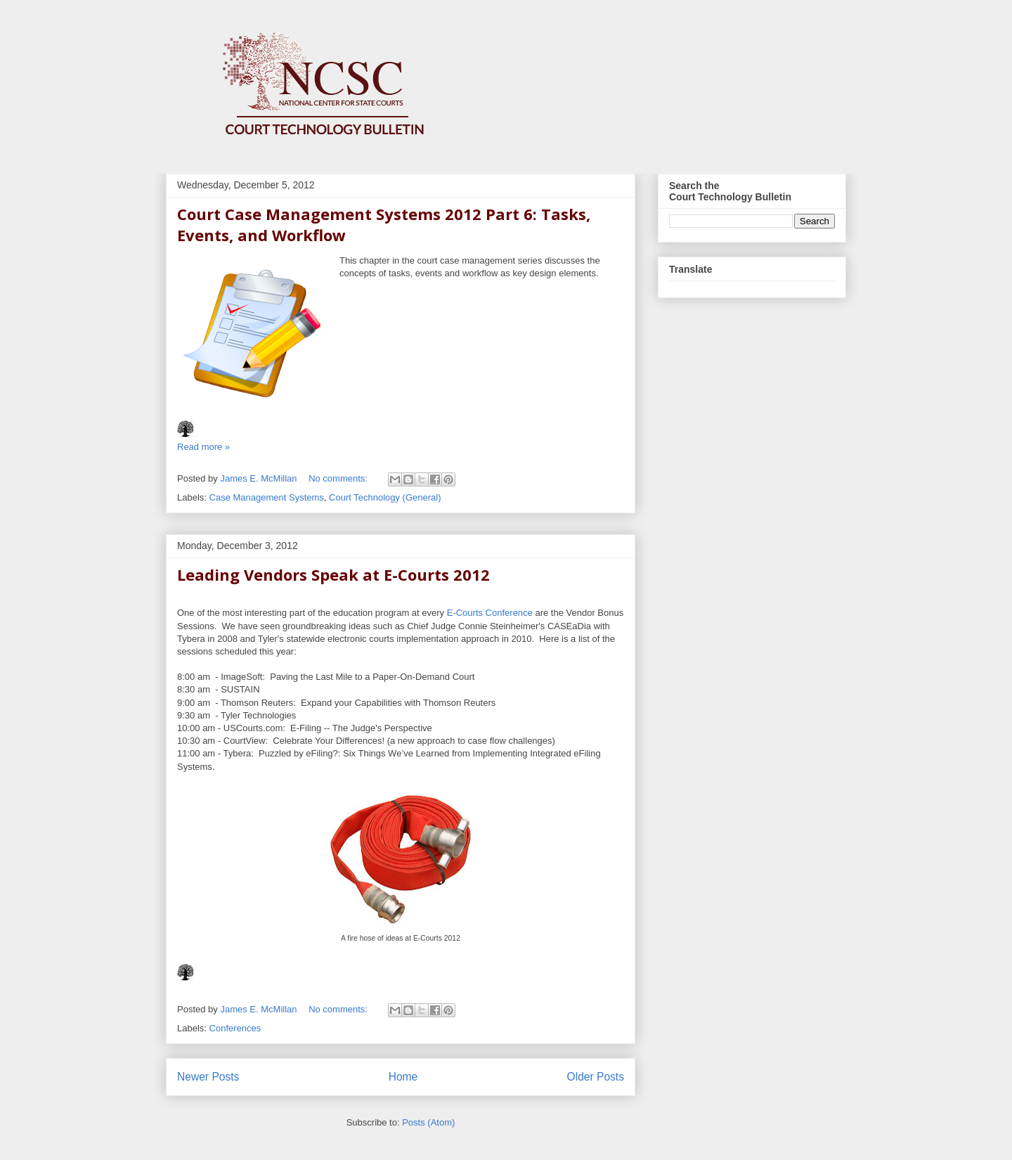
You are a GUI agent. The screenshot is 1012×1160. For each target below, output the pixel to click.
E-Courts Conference (490, 612)
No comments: (339, 478)
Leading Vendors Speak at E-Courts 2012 (333, 574)
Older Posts (595, 1077)
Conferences (235, 1028)
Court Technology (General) (385, 497)
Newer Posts (208, 1077)
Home (403, 1077)
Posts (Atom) (428, 1122)
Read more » (203, 447)
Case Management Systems (266, 497)
